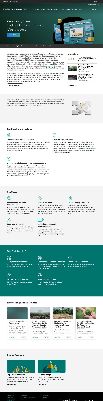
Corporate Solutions (52, 9)
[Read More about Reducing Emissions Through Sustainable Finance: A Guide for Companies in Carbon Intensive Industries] (40, 321)
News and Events (77, 9)
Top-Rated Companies (16, 372)
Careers (94, 4)
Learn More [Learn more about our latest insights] (73, 85)
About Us (89, 4)
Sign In (98, 4)
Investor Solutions (38, 9)
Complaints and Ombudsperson (28, 394)
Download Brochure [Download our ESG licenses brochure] (15, 85)
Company (96, 1)
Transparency (24, 393)
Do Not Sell (10, 394)
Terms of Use (10, 398)
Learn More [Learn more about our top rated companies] (12, 382)
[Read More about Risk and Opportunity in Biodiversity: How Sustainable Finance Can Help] (63, 321)
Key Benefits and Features (23, 46)
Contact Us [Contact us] (95, 9)
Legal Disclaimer (11, 396)
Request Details (14, 34)
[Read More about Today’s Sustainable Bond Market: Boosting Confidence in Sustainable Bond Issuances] (86, 321)
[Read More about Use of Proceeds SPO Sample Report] (17, 321)
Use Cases (37, 46)
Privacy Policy (10, 393)
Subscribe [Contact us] (65, 398)
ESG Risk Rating (51, 68)
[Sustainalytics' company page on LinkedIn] (86, 398)
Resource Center (66, 9)
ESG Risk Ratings (44, 372)
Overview (10, 46)
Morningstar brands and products (11, 1)
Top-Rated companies (85, 148)
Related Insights (47, 46)
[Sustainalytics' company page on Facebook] (92, 398)
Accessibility (46, 393)
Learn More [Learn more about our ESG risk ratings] (43, 382)
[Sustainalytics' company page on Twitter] (89, 398)
